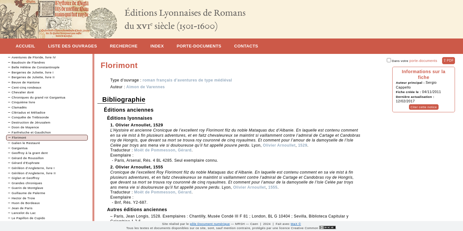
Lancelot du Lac (24, 213)
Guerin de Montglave (27, 188)
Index (157, 46)
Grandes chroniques (27, 183)
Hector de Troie (23, 198)
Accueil (25, 46)
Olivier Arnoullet (279, 145)
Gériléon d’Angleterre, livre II (34, 173)
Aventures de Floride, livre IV (34, 57)
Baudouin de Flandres (28, 62)
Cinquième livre (23, 102)
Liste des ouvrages (72, 46)
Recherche (124, 46)
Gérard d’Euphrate (26, 163)
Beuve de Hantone (26, 82)
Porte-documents (199, 46)
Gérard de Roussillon (28, 158)
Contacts (246, 46)
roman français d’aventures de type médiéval (187, 80)
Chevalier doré (23, 92)
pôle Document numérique (210, 224)
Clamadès (19, 107)
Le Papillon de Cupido (28, 218)
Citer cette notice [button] (424, 107)
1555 (272, 187)
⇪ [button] (448, 60)
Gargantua (20, 148)
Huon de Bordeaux (26, 203)
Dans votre (412, 61)
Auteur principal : (411, 82)
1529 (302, 145)
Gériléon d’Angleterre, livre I (33, 168)
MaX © (296, 224)
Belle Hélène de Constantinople (35, 67)
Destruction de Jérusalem (31, 122)
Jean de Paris (22, 208)
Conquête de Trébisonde (30, 117)
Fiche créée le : (409, 92)
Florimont (19, 137)
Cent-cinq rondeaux (26, 87)
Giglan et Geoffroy (26, 178)
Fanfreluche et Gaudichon (31, 132)
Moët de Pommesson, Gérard (163, 150)
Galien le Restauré (26, 143)
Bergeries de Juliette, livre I (33, 72)
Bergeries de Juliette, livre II (33, 77)
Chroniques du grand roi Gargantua (38, 97)
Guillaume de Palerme (28, 193)
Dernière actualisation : (415, 96)
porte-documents (423, 61)
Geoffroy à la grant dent (30, 153)
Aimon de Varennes (145, 87)
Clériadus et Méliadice (28, 112)
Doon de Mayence (25, 127)
